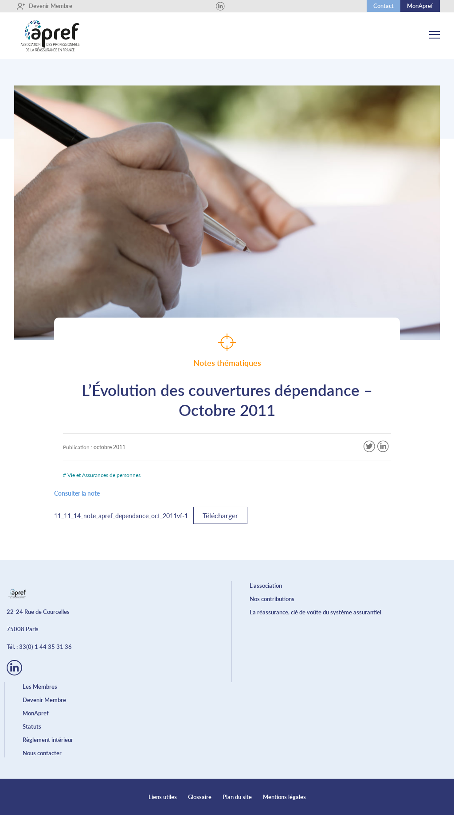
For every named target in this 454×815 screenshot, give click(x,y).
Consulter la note (77, 493)
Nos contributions (272, 598)
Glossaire (199, 796)
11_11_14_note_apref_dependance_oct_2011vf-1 (121, 516)
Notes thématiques (227, 351)
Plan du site (237, 796)
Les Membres (40, 686)
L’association (266, 585)
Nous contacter (42, 753)
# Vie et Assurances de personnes (102, 475)
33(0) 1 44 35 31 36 (45, 646)
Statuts (32, 726)
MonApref (420, 5)
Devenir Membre (44, 6)
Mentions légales (284, 796)
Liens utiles (163, 796)
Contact (383, 5)
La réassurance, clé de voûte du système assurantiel (315, 612)
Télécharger (220, 515)
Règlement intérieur (48, 739)
